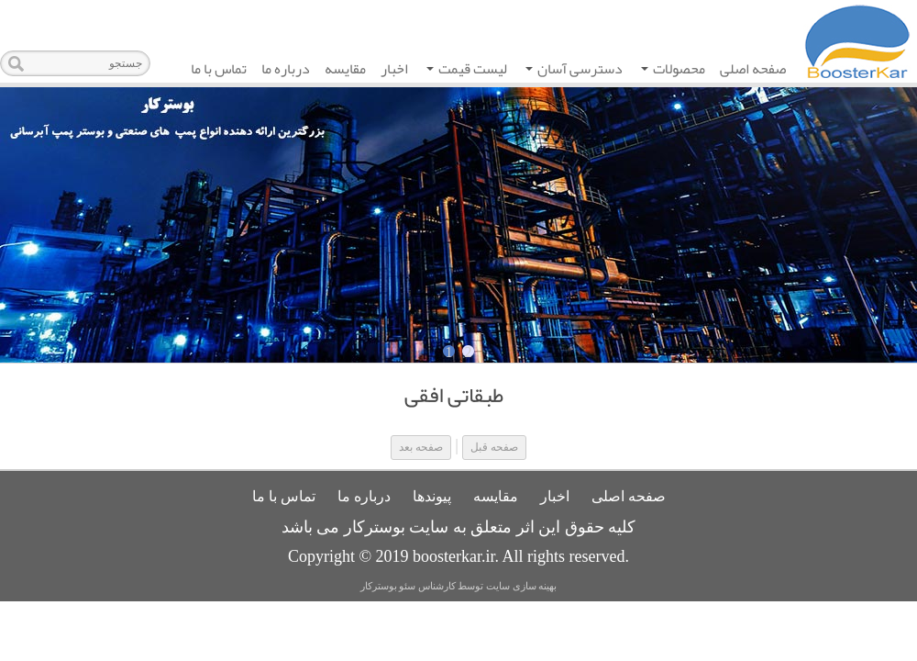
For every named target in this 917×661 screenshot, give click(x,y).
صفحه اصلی (753, 69)
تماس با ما (219, 69)
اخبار (394, 69)
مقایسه (345, 69)
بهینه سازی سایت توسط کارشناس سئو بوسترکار (459, 586)
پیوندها (432, 496)
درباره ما (285, 69)
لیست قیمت (466, 70)
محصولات (673, 70)
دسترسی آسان (574, 70)
